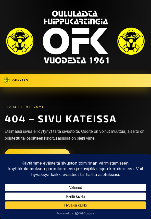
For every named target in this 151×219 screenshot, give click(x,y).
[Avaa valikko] (144, 80)
